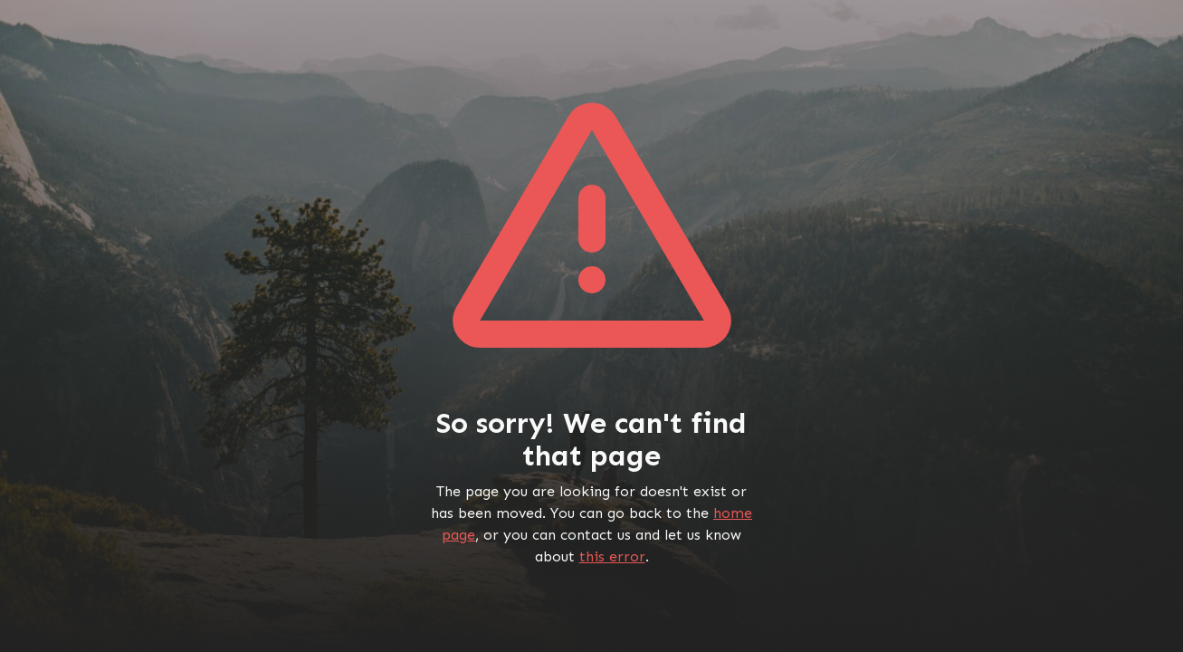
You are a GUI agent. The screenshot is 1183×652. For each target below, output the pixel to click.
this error (612, 556)
